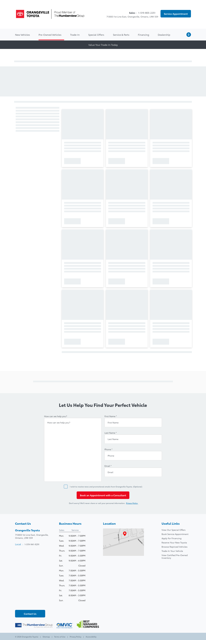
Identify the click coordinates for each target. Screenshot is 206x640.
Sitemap (46, 636)
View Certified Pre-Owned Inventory (175, 556)
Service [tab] (75, 529)
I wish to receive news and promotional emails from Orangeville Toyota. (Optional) (106, 486)
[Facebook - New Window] (17, 605)
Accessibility (90, 636)
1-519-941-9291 (32, 544)
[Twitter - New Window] (22, 605)
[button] (185, 34)
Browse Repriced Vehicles (174, 546)
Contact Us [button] (30, 613)
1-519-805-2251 (147, 12)
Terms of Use (60, 636)
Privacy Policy (133, 503)
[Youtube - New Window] (27, 605)
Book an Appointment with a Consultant (103, 495)
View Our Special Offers (174, 529)
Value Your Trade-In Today (103, 44)
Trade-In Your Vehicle (172, 551)
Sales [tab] (61, 529)
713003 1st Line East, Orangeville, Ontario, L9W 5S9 (130, 16)
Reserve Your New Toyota (174, 542)
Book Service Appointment (175, 534)
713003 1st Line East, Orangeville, (31, 536)
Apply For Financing (171, 538)
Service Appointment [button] (176, 13)
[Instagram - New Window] (33, 605)
